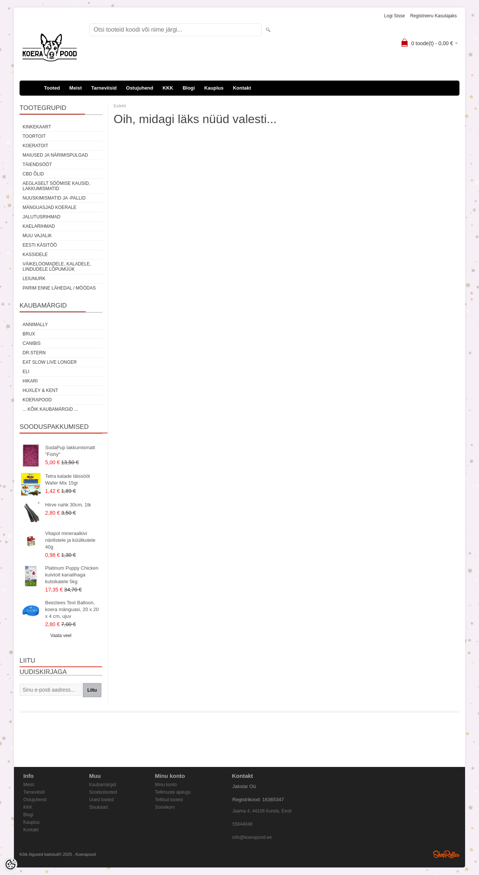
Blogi (189, 88)
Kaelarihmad (39, 226)
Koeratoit (35, 145)
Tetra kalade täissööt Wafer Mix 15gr (67, 479)
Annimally (35, 324)
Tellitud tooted (169, 799)
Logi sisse (394, 15)
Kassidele (35, 254)
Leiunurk (34, 278)
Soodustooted (103, 792)
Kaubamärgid (102, 784)
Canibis (32, 343)
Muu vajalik (37, 235)
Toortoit (34, 136)
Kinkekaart (37, 127)
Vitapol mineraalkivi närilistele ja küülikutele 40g (70, 540)
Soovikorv (165, 807)
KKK (168, 88)
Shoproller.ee (446, 854)
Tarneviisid (104, 88)
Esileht (120, 106)
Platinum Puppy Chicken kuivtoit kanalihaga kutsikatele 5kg (72, 574)
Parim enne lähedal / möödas (59, 288)
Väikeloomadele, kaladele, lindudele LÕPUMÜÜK (57, 266)
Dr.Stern (34, 352)
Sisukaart (98, 807)
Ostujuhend (139, 88)
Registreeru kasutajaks (433, 15)
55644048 (242, 824)
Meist (75, 88)
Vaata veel (60, 635)
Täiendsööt (37, 164)
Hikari (30, 381)
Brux (29, 334)
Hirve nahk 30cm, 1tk (68, 505)
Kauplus (213, 88)
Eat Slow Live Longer (50, 362)
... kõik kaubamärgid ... (50, 409)
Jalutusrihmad (42, 217)
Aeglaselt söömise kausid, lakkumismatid (56, 186)
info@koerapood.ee (252, 837)
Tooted (52, 88)
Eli (26, 371)
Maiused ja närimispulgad (55, 155)
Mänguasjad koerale (49, 207)
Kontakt (242, 88)
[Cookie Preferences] (10, 864)
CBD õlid (33, 174)
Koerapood (37, 399)
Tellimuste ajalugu (173, 792)
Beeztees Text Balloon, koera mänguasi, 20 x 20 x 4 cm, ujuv (72, 609)
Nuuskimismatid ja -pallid (54, 198)
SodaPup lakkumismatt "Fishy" (70, 451)
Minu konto (166, 784)
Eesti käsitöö (40, 245)
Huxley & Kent (40, 390)
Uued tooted (101, 799)
